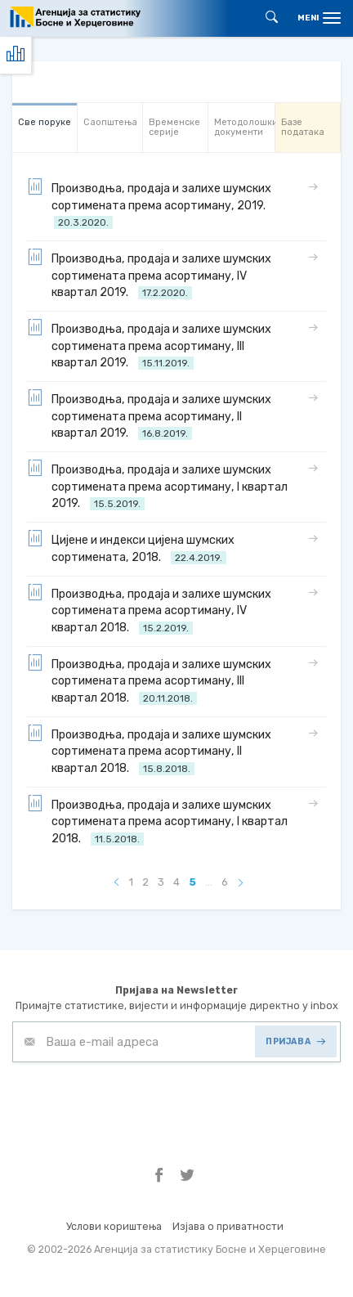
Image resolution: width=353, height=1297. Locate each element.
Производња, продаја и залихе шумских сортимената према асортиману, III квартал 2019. (149, 345)
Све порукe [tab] (44, 122)
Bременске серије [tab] (174, 127)
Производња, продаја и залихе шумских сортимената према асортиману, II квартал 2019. (149, 415)
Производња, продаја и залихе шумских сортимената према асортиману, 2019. (149, 204)
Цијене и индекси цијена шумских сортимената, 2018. (131, 547)
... (208, 882)
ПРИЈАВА (295, 1041)
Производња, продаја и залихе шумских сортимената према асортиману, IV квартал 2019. (149, 274)
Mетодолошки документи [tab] (244, 127)
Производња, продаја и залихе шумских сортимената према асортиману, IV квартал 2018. (149, 610)
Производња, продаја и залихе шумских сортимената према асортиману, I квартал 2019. (157, 485)
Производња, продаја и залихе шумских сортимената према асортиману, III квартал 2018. (149, 680)
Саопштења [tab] (110, 122)
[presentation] (136, 1102)
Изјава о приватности (228, 1226)
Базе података (302, 127)
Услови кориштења (114, 1226)
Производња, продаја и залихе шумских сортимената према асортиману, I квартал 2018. (157, 821)
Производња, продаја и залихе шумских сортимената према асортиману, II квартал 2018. (149, 750)
